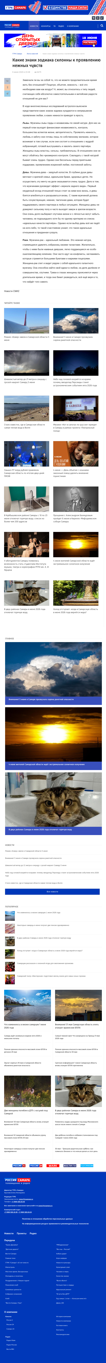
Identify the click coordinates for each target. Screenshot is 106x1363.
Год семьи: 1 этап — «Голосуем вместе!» (71, 1283)
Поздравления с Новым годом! (17, 1265)
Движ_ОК (60, 1288)
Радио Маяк (10, 1325)
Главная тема (10, 1243)
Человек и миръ (62, 1256)
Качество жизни (62, 1261)
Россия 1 (9, 1305)
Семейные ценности (13, 1274)
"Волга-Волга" (61, 1265)
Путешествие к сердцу (65, 1270)
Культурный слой (63, 1252)
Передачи (9, 1225)
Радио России (11, 1330)
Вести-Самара (10, 1239)
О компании (73, 26)
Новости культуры (63, 1248)
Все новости (52, 876)
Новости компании (63, 1306)
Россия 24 (10, 1309)
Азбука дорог (61, 1239)
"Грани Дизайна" (11, 1230)
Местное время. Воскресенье (16, 1256)
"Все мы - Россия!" (63, 1234)
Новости (34, 26)
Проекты (21, 1218)
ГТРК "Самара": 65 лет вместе (17, 1248)
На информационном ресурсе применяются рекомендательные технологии (55, 1209)
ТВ (54, 26)
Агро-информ (61, 1243)
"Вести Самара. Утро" (13, 1288)
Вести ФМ (10, 1334)
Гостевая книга (61, 1310)
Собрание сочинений (13, 1279)
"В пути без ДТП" (63, 1279)
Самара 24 (10, 1314)
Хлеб (7, 1283)
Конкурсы (46, 26)
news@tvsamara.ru (26, 1184)
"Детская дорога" (12, 1234)
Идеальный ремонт (63, 1274)
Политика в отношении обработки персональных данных (47, 1204)
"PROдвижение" (62, 1230)
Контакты (60, 1315)
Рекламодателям (62, 1319)
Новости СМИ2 (11, 291)
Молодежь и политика (14, 1261)
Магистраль (10, 1252)
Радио (61, 26)
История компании (63, 1301)
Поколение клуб (11, 1270)
